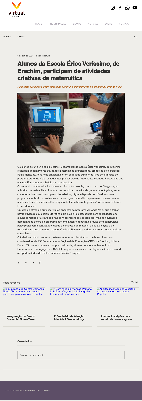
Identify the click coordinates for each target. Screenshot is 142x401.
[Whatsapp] (127, 7)
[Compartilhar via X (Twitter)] (25, 262)
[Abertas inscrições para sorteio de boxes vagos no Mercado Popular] (118, 299)
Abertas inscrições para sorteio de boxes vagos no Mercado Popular (117, 318)
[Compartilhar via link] (40, 262)
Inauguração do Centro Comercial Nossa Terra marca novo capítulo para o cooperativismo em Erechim (24, 318)
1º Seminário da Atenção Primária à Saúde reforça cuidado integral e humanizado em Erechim (69, 318)
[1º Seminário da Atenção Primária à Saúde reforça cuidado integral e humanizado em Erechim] (71, 299)
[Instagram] (112, 7)
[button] (135, 36)
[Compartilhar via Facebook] (18, 262)
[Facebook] (120, 7)
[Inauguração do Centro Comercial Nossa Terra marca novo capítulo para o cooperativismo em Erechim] (24, 299)
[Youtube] (135, 7)
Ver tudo (135, 282)
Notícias (21, 36)
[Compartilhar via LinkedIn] (33, 262)
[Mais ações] (123, 55)
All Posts (7, 36)
